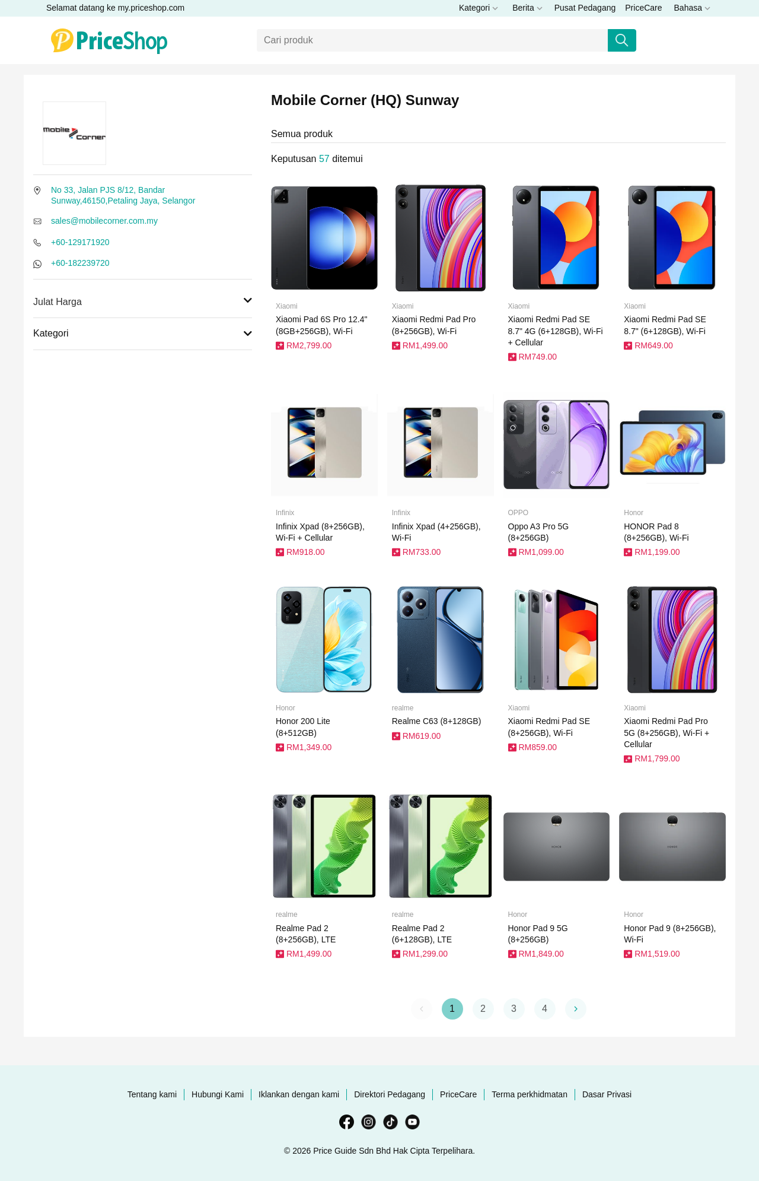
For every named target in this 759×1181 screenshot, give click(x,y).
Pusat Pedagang (585, 7)
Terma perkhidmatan (529, 1094)
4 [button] (544, 1009)
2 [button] (483, 1009)
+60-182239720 (80, 263)
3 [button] (513, 1009)
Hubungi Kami (218, 1094)
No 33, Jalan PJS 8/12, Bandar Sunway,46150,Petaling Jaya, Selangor (123, 195)
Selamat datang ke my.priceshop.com (115, 7)
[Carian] (432, 40)
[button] (575, 1009)
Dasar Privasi (607, 1094)
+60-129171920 (80, 242)
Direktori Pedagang (389, 1094)
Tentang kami (152, 1094)
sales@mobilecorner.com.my (104, 221)
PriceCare (643, 7)
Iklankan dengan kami (299, 1094)
